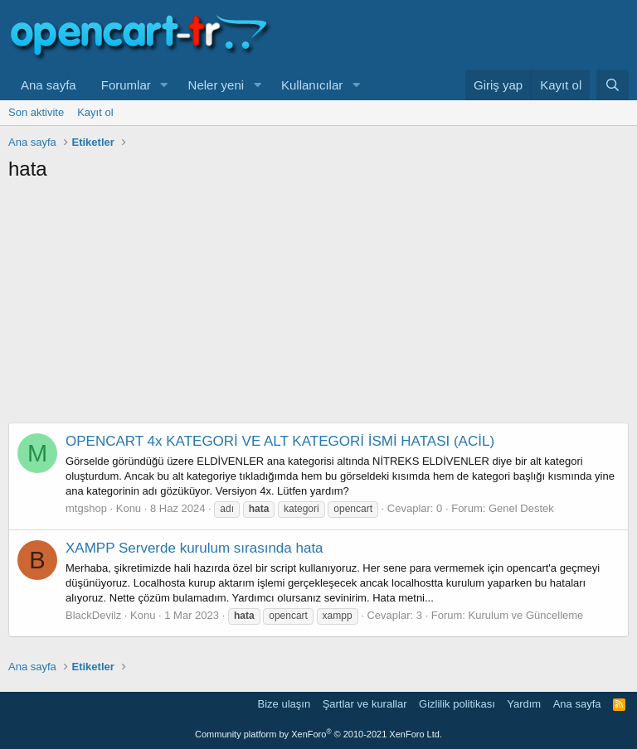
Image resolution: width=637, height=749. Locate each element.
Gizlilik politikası (457, 704)
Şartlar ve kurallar (365, 704)
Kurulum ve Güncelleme (526, 615)
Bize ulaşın (284, 704)
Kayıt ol (95, 112)
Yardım (524, 704)
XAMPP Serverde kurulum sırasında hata (194, 548)
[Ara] (612, 85)
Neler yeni (216, 85)
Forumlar (126, 85)
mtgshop (86, 508)
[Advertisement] (318, 307)
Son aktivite (36, 112)
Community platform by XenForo (318, 734)
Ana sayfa (48, 85)
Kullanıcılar (312, 85)
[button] (164, 85)
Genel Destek (521, 508)
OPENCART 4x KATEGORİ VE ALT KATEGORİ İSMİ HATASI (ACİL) (280, 441)
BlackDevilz (93, 615)
